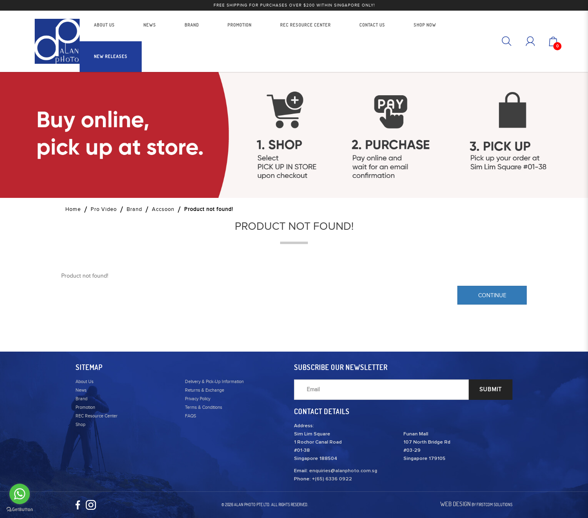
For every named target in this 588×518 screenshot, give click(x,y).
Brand (134, 209)
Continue (492, 295)
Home (73, 209)
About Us (85, 381)
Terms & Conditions (203, 407)
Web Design (455, 504)
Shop (80, 424)
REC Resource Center (97, 416)
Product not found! (208, 209)
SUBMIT (490, 389)
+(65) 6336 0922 (332, 479)
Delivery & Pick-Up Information (214, 381)
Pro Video (104, 209)
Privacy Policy (197, 398)
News (81, 390)
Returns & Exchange (204, 390)
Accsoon (163, 209)
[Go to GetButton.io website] (20, 509)
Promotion (85, 407)
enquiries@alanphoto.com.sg (343, 471)
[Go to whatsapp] (19, 494)
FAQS (190, 416)
